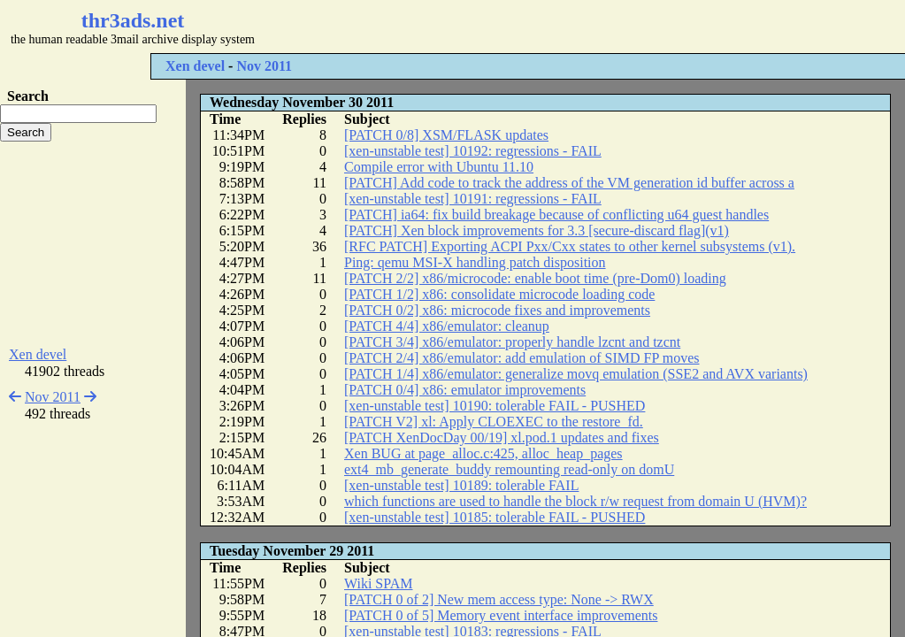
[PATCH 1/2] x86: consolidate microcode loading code (499, 294)
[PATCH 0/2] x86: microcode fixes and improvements (497, 310)
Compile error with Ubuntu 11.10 (438, 166)
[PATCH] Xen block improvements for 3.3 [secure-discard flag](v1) (536, 230)
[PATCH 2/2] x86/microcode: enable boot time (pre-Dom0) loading (535, 278)
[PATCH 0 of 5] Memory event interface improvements (500, 615)
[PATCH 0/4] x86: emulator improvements (465, 389)
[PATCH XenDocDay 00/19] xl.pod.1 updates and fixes (501, 437)
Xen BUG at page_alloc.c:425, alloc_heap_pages (483, 453)
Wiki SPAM (378, 583)
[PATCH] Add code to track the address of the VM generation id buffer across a (569, 182)
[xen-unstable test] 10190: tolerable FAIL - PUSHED (494, 405)
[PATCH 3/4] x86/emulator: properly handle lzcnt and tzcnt (512, 341)
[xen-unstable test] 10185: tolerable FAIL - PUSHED (494, 517)
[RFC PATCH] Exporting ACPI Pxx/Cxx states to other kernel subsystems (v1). (569, 246)
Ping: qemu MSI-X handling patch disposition (475, 262)
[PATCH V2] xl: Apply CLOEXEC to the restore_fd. (493, 421)
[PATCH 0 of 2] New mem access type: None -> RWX (499, 599)
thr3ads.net (133, 20)
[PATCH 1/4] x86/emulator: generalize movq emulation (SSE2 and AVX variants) (576, 373)
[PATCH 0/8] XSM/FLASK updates (446, 134)
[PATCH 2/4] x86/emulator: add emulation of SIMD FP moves (521, 357)
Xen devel (195, 65)
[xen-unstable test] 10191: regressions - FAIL (473, 198)
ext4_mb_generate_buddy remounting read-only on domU (509, 469)
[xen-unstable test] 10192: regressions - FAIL (473, 150)
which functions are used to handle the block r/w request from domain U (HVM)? (575, 501)
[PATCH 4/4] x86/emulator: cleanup (446, 326)
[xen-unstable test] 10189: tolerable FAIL (461, 485)
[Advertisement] (527, 26)
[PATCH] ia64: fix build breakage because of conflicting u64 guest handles (556, 214)
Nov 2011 (264, 65)
